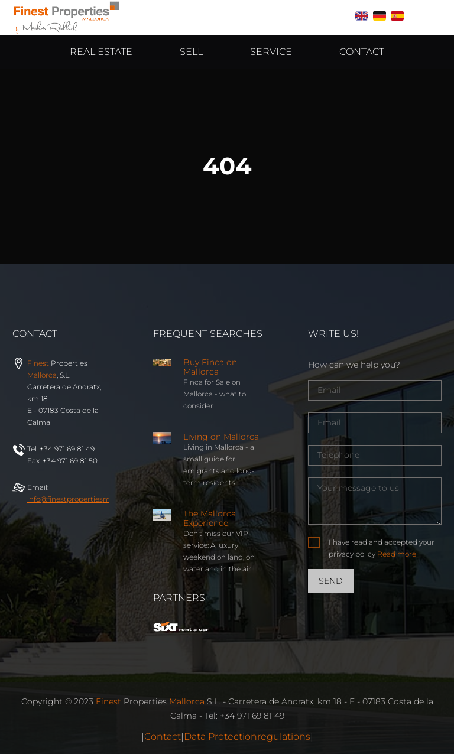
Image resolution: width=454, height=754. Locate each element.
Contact (162, 736)
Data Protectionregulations (247, 736)
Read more (396, 554)
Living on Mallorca (221, 436)
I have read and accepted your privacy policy (381, 548)
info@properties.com (89, 499)
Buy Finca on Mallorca (210, 367)
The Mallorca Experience (209, 518)
